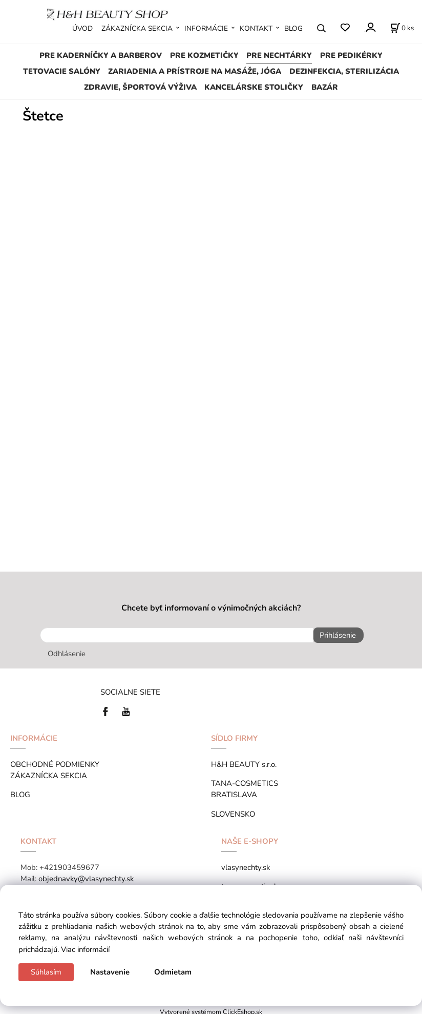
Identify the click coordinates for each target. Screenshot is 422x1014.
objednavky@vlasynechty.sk (86, 875)
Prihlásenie (334, 635)
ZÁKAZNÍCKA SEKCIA (137, 28)
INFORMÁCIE (206, 28)
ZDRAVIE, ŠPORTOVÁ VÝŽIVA (140, 87)
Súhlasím (46, 972)
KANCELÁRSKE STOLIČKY (253, 87)
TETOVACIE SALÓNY (61, 71)
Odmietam (173, 972)
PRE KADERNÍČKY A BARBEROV (100, 55)
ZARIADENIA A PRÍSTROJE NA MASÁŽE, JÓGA (194, 71)
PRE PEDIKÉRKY (351, 55)
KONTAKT (256, 28)
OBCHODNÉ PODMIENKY (54, 761)
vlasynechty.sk (245, 864)
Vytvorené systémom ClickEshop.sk (211, 1008)
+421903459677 (69, 864)
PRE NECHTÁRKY (279, 55)
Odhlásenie (67, 650)
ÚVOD (82, 28)
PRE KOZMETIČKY (204, 55)
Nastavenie (110, 972)
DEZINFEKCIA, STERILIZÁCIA (344, 71)
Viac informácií (85, 949)
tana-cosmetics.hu (251, 883)
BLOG (293, 28)
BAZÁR (324, 87)
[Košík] (402, 28)
